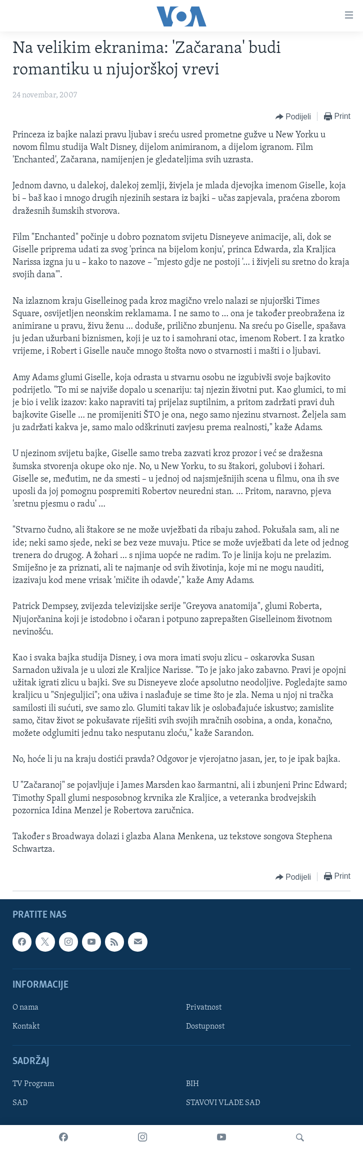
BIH (192, 1085)
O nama (25, 1008)
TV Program (33, 1085)
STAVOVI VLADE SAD (223, 1104)
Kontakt (26, 1027)
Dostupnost (205, 1027)
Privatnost (204, 1008)
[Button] (293, 116)
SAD (20, 1104)
